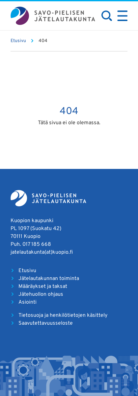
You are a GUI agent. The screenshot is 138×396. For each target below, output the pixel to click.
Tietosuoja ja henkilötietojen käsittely (62, 315)
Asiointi (27, 302)
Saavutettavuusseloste (45, 323)
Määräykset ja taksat (42, 286)
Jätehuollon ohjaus (40, 294)
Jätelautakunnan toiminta (48, 278)
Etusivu (27, 271)
